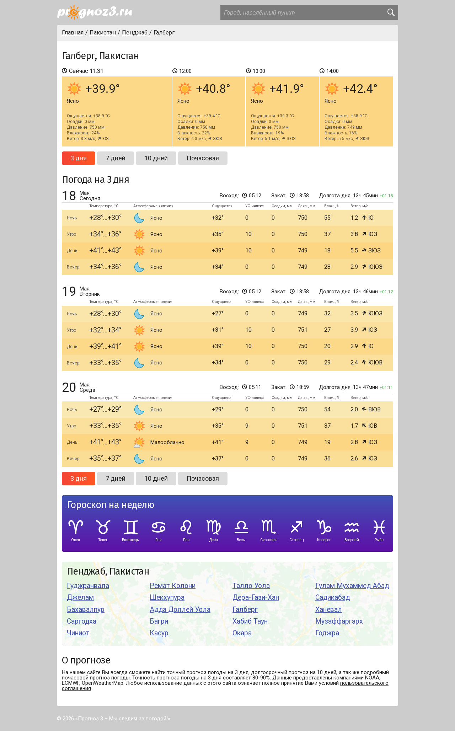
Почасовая (203, 158)
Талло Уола (251, 586)
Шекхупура (167, 597)
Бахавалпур (86, 609)
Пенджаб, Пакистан (108, 571)
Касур (159, 633)
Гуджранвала (88, 586)
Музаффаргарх (339, 621)
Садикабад (332, 597)
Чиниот (78, 633)
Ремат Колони (173, 586)
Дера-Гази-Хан (255, 597)
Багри (159, 621)
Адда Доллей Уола (180, 609)
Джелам (80, 597)
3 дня (78, 158)
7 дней (115, 158)
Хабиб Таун (250, 621)
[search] (390, 12)
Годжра (327, 633)
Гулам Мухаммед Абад (352, 586)
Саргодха (81, 621)
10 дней (156, 158)
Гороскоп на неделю (110, 505)
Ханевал (328, 609)
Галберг (245, 609)
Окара (242, 633)
